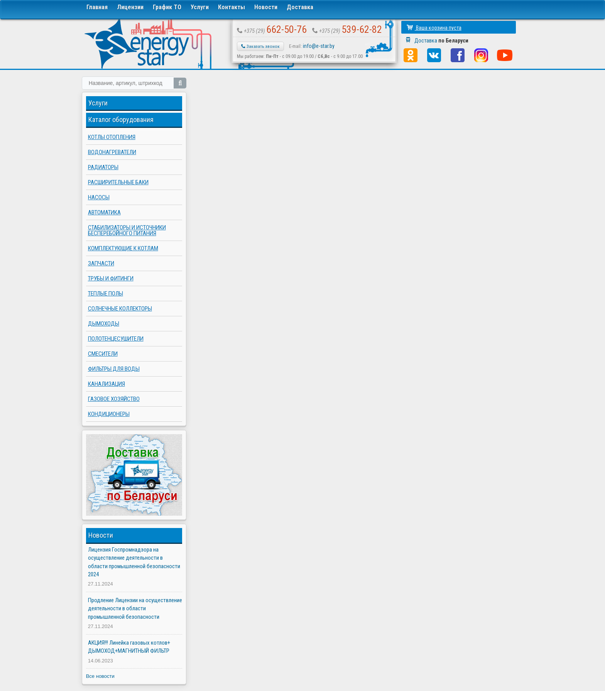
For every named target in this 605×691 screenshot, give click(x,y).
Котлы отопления (111, 137)
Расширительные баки (118, 182)
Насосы (99, 197)
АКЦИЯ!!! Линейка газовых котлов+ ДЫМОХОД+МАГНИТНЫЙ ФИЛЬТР (129, 646)
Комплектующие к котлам (123, 248)
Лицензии (130, 7)
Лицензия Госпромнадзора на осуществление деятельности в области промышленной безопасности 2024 (134, 562)
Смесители (103, 353)
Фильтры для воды (114, 368)
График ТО (167, 7)
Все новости (100, 676)
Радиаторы (103, 167)
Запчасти (101, 263)
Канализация (106, 383)
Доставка (300, 7)
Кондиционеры (109, 414)
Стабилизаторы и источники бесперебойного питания (127, 230)
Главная (97, 7)
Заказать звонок (260, 46)
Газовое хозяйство (114, 399)
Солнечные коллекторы (120, 308)
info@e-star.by (319, 46)
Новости (265, 7)
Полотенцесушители (116, 338)
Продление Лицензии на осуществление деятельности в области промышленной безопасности (135, 608)
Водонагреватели (112, 152)
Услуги (200, 7)
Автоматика (104, 212)
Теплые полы (105, 293)
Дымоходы (103, 323)
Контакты (231, 7)
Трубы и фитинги (111, 278)
